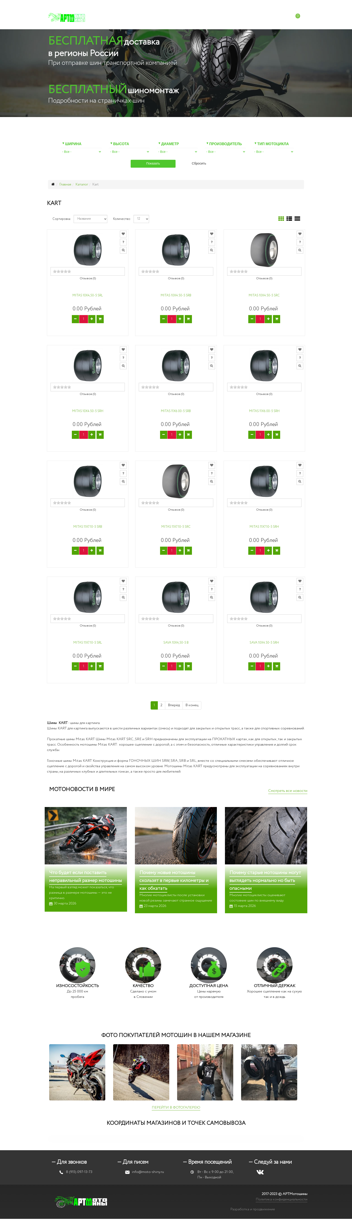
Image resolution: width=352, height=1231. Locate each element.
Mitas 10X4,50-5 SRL (88, 295)
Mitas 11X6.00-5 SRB (176, 411)
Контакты (256, 17)
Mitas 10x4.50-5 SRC (264, 295)
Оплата (184, 17)
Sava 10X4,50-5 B (176, 643)
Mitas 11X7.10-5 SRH (264, 527)
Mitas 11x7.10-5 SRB (87, 527)
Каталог (115, 17)
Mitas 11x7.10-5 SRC (176, 527)
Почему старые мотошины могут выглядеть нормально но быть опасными (265, 880)
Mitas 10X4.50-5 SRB (176, 295)
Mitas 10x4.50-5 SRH (87, 411)
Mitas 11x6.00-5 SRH (264, 411)
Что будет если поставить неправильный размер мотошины (85, 876)
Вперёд (174, 705)
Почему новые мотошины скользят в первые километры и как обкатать (174, 880)
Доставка (207, 17)
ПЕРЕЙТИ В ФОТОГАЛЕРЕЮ (176, 1107)
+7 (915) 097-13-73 (188, 4)
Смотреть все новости (287, 791)
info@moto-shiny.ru (225, 4)
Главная (65, 184)
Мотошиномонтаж (150, 17)
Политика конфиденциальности (281, 1199)
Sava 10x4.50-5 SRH (264, 643)
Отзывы (232, 17)
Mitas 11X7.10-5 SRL (87, 643)
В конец (191, 705)
